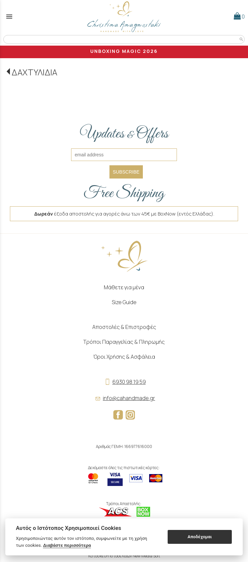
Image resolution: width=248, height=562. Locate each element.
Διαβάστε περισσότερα (67, 545)
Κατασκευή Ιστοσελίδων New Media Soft (124, 556)
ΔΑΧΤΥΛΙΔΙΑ (34, 72)
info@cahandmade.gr (124, 398)
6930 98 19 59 (124, 381)
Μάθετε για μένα (124, 287)
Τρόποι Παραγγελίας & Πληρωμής (124, 341)
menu (9, 16)
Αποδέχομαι (199, 536)
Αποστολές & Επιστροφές (124, 327)
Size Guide (124, 302)
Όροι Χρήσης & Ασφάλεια (124, 356)
